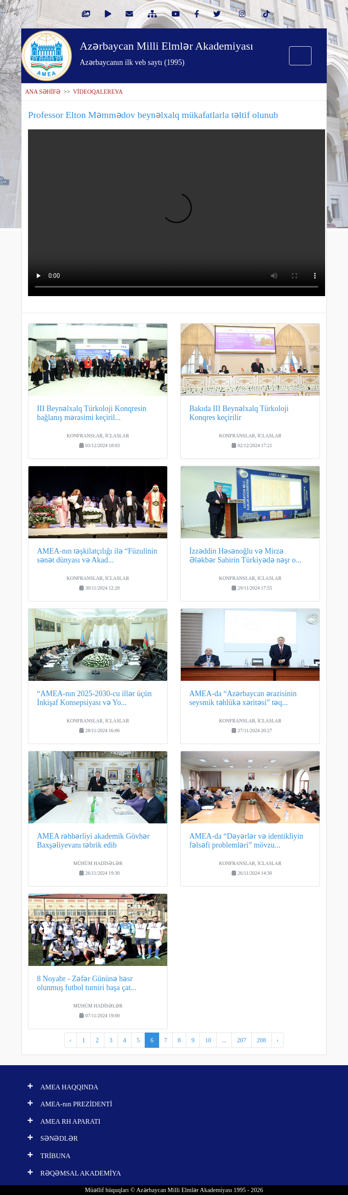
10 (208, 1040)
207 (241, 1040)
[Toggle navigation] (300, 55)
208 (261, 1040)
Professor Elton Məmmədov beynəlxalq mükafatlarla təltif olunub (153, 114)
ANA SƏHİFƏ (42, 92)
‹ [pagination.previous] (71, 1040)
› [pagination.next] (278, 1040)
